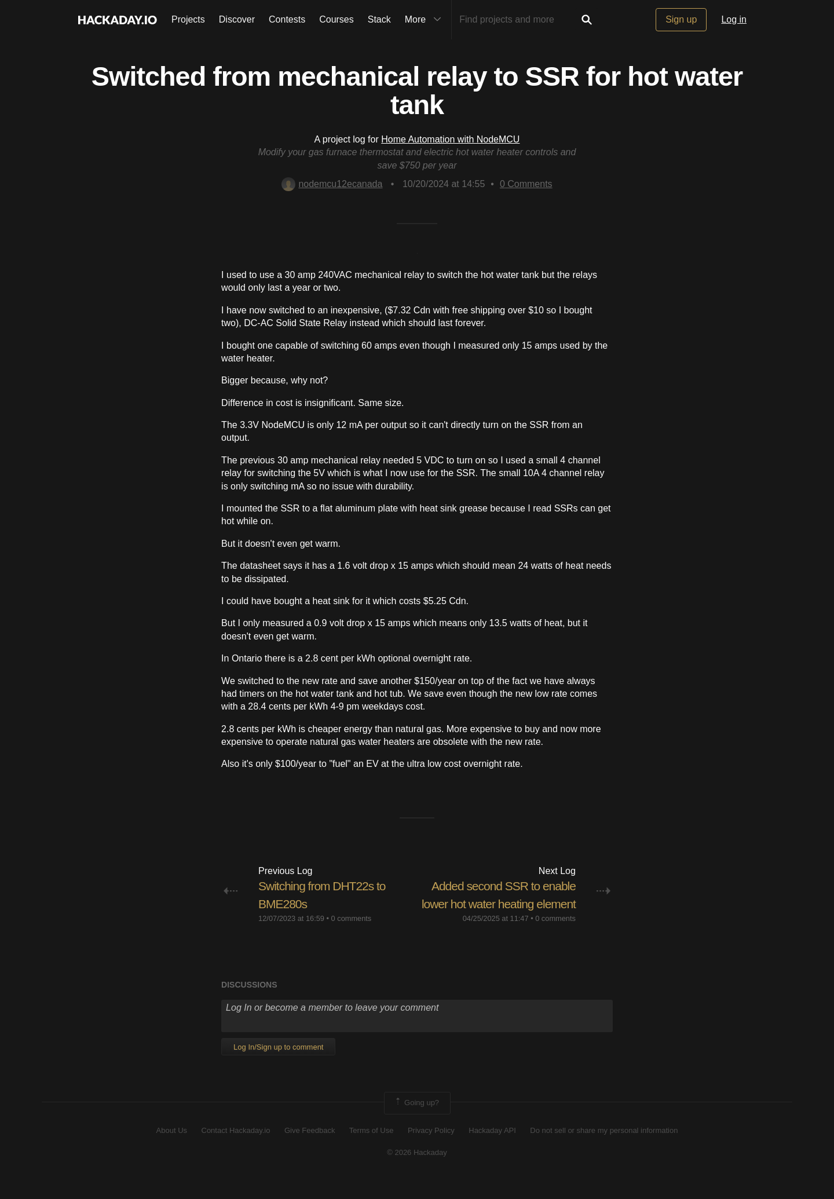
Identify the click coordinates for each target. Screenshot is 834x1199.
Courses (336, 19)
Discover (237, 19)
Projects (188, 19)
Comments (526, 184)
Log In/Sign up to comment (278, 1065)
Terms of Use (371, 1147)
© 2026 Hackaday (417, 1170)
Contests (287, 19)
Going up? (416, 1120)
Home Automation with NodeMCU (450, 139)
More (426, 20)
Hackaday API (492, 1147)
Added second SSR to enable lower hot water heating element (499, 904)
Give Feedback (309, 1147)
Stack (379, 19)
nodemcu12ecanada (331, 184)
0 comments (351, 918)
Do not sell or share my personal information (604, 1147)
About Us (171, 1147)
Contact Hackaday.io (236, 1147)
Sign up (681, 19)
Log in (734, 19)
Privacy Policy (431, 1147)
